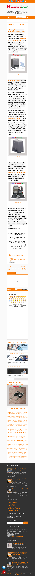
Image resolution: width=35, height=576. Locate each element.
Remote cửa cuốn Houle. (20, 426)
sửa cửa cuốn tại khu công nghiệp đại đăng (21, 456)
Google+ (14, 1)
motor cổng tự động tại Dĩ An (17, 172)
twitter (12, 1)
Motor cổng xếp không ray (18, 421)
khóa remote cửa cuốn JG (19, 445)
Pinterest (19, 1)
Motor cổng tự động (14, 80)
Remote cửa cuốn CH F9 (23, 425)
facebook (9, 1)
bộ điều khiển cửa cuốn (18, 443)
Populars (10, 378)
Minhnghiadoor (19, 574)
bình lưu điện (22, 439)
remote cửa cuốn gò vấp (22, 451)
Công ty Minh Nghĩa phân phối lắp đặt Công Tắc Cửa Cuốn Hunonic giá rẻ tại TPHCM (19, 480)
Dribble (21, 1)
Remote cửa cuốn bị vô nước (15, 429)
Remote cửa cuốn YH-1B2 (18, 428)
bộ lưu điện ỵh (9, 441)
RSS (25, 1)
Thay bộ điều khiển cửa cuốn (15, 439)
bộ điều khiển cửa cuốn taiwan (18, 441)
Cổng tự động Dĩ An (16, 24)
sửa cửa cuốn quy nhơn (17, 453)
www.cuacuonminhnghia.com (17, 536)
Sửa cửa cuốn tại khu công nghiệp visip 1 (18, 436)
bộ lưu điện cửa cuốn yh (22, 440)
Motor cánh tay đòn (16, 420)
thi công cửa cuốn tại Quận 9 (19, 457)
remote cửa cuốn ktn (11, 452)
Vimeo (23, 1)
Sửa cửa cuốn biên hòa (12, 502)
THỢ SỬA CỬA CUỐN (12, 507)
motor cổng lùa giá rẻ (20, 448)
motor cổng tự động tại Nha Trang (17, 449)
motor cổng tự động (14, 118)
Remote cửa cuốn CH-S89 (11, 426)
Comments (17, 379)
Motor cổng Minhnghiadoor (13, 505)
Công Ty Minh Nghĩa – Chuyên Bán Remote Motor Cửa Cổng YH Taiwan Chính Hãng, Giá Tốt (20, 470)
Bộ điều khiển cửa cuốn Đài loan (20, 412)
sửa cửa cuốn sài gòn (17, 454)
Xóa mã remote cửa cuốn (17, 543)
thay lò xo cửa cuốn (10, 457)
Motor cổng (22, 420)
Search (27, 17)
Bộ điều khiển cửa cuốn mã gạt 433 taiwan (18, 416)
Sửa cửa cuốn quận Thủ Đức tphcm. (20, 433)
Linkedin (16, 1)
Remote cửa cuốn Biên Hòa (14, 425)
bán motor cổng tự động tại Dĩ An (15, 255)
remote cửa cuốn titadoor (19, 452)
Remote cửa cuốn (11, 504)
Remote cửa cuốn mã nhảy (15, 384)
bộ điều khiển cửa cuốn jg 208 (19, 444)
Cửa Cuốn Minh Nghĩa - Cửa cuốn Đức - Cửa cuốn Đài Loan (12, 573)
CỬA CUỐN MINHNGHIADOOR (14, 508)
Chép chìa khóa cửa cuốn (20, 417)
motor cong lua (12, 447)
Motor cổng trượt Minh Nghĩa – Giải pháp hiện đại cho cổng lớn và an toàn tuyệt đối (20, 490)
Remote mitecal (25, 430)
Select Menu (8, 17)
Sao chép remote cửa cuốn (15, 432)
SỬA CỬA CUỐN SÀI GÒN (13, 510)
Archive (24, 379)
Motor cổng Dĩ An (17, 156)
